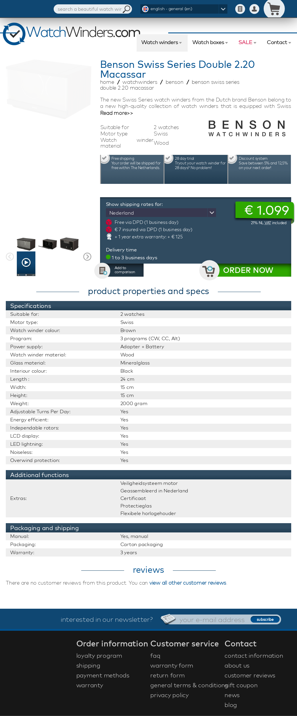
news (232, 695)
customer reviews (249, 675)
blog (230, 704)
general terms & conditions (186, 685)
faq (155, 655)
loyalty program (99, 655)
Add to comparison (125, 269)
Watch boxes (208, 42)
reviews (148, 569)
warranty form (171, 665)
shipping (88, 665)
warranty (89, 685)
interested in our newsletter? (107, 619)
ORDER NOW (248, 270)
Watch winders (159, 42)
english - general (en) (171, 8)
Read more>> (116, 113)
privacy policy (169, 695)
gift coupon (241, 685)
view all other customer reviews (187, 582)
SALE (245, 42)
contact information (253, 655)
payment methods (102, 675)
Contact (277, 42)
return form (167, 675)
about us (236, 665)
